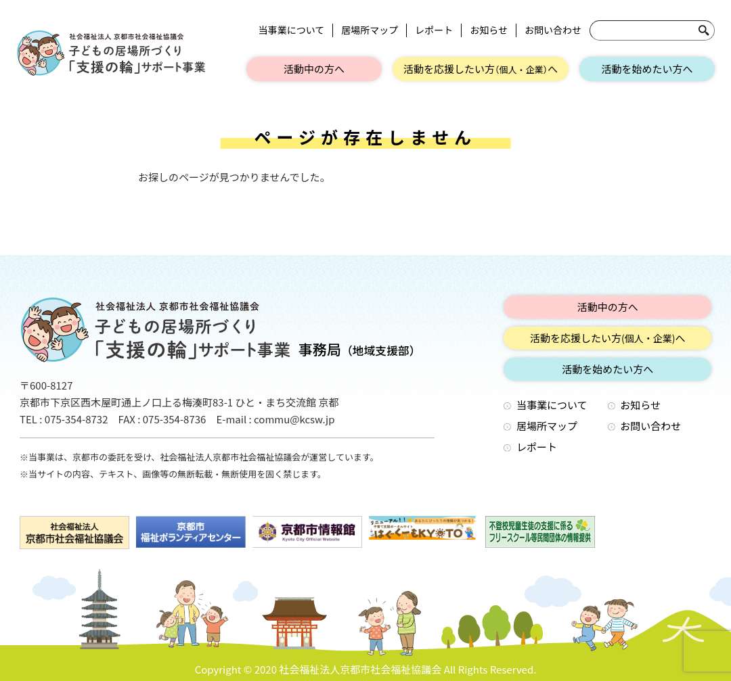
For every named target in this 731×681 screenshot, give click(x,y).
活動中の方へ (314, 69)
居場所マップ (369, 30)
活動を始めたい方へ (646, 69)
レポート (434, 30)
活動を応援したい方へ (480, 69)
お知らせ (489, 30)
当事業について (292, 30)
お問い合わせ (553, 30)
